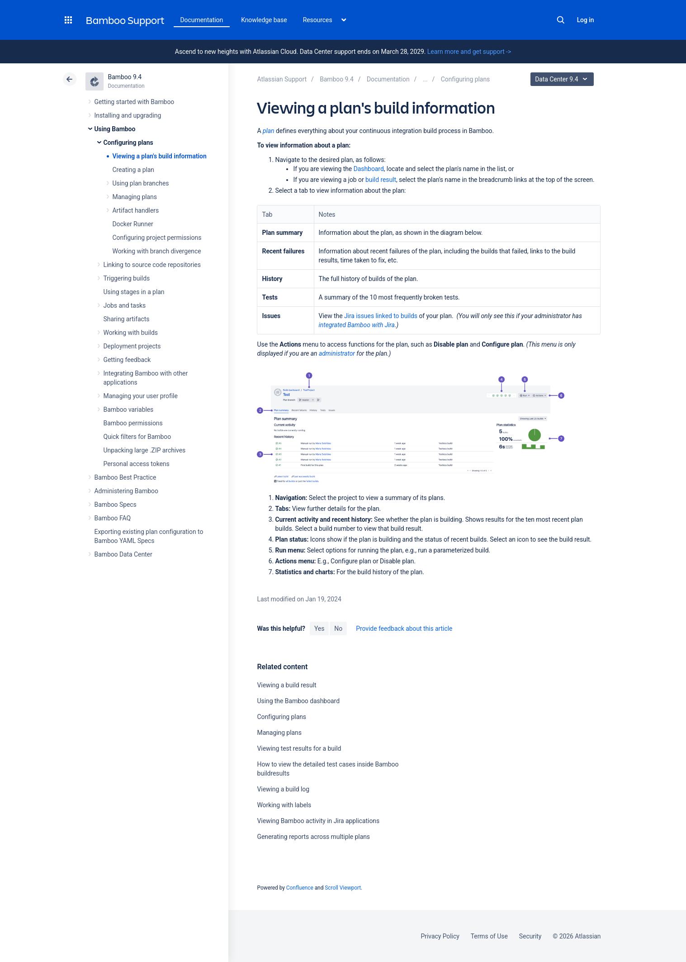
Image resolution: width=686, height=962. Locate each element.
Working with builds (131, 332)
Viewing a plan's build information (160, 156)
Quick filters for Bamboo (137, 436)
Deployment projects (132, 346)
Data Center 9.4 (563, 79)
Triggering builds (127, 278)
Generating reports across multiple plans (313, 836)
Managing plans (135, 196)
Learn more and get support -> (469, 51)
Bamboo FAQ (113, 518)
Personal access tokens (137, 463)
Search (561, 20)
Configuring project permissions (157, 237)
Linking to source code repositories (152, 264)
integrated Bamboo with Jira (357, 325)
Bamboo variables (129, 409)
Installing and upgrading (128, 115)
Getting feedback (127, 359)
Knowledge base (264, 20)
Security (530, 936)
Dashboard (369, 168)
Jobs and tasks (125, 305)
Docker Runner (133, 224)
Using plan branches (141, 183)
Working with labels (284, 805)
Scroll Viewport (343, 888)
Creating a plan (133, 169)
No (338, 628)
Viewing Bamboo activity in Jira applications (318, 820)
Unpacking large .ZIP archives (145, 450)
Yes (319, 628)
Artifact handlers (136, 210)
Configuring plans (128, 142)
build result (380, 179)
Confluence (299, 888)
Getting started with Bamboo (135, 101)
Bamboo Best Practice (125, 477)
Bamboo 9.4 (125, 77)
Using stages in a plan (134, 291)
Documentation (201, 20)
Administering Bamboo (126, 491)
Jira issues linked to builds (380, 315)
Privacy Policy (440, 936)
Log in (585, 20)
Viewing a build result (286, 685)
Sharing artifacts (127, 319)
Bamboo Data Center (123, 554)
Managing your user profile (141, 396)
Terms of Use (489, 936)
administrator (337, 353)
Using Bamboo (115, 129)
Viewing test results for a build (299, 748)
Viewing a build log (283, 789)
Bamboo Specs (116, 504)
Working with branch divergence (157, 251)
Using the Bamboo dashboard (298, 701)
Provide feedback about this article (404, 628)
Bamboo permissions (133, 423)
